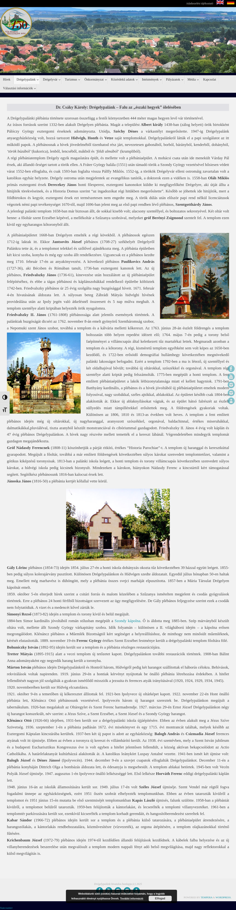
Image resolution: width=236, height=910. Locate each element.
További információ (131, 898)
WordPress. (223, 897)
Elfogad (160, 898)
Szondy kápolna (127, 621)
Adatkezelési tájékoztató (199, 3)
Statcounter (6, 908)
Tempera (206, 897)
